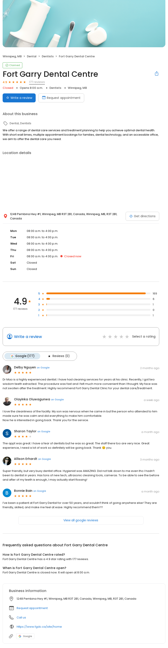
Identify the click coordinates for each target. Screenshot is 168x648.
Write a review (28, 336)
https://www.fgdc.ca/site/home (39, 627)
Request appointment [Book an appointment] (61, 98)
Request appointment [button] (32, 608)
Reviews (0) (58, 356)
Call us (21, 617)
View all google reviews (80, 520)
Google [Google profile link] (25, 636)
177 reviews (37, 82)
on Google (43, 367)
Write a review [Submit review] (19, 98)
